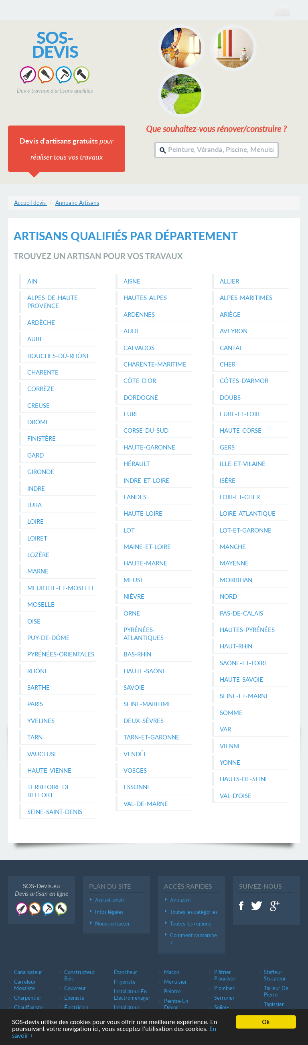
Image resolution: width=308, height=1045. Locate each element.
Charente (43, 372)
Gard (35, 455)
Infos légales (109, 912)
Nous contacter (112, 923)
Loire (35, 521)
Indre (36, 488)
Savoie (134, 687)
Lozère (38, 554)
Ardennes (139, 314)
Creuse (38, 405)
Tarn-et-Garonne (152, 737)
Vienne (230, 745)
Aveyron (233, 330)
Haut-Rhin (236, 646)
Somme (231, 712)
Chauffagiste (28, 1007)
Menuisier (175, 981)
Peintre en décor (176, 1004)
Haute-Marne (145, 563)
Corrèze (40, 388)
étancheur (125, 972)
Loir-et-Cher (240, 496)
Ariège (230, 314)
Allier (229, 281)
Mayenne (234, 563)
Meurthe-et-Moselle (61, 587)
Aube (35, 338)
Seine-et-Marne (244, 695)
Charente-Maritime (155, 364)
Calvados (139, 347)
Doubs (230, 397)
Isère (227, 480)
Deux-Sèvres (144, 720)
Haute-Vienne (49, 770)
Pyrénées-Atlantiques (144, 633)
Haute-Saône (145, 670)
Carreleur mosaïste (25, 984)
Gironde (40, 471)
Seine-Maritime (148, 703)
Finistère (41, 438)
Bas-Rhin (137, 654)
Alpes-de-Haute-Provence (53, 301)
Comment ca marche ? (193, 939)
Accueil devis (110, 900)
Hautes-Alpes (145, 297)
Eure (131, 413)
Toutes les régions (190, 923)
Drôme (38, 421)
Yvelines (41, 720)
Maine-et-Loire (147, 546)
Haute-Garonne (149, 447)
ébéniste (74, 997)
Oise (34, 621)
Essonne (137, 786)
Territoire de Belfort (48, 790)
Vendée (135, 753)
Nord (228, 596)
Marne (38, 571)
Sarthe (38, 687)
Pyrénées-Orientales (60, 654)
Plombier (224, 988)
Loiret (37, 538)
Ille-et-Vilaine (242, 463)
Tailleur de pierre (276, 991)
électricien (76, 1007)
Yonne (230, 762)
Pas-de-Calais (241, 613)
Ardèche (41, 322)
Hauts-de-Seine (244, 778)
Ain (32, 281)
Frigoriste (125, 981)
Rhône (37, 670)
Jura (34, 504)
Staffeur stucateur (275, 975)
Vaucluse (42, 753)
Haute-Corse (240, 430)
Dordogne (141, 397)
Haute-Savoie (241, 679)
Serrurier (224, 997)
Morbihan (236, 579)
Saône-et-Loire (244, 662)
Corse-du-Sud (146, 430)
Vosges (135, 770)
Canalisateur (28, 972)
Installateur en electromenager (132, 994)
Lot (129, 530)
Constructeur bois (79, 975)
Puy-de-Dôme (48, 637)
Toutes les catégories (194, 912)
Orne (132, 613)
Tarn (35, 737)
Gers (227, 447)
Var (225, 729)
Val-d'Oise (235, 795)
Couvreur (75, 988)
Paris (35, 703)
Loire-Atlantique (248, 513)
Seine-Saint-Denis (54, 811)
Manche (233, 546)
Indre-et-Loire (146, 480)
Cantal (231, 347)
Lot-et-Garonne (246, 530)
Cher (227, 364)
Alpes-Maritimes (246, 297)
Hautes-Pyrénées (247, 629)
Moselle (41, 604)
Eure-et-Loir (239, 413)
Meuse (134, 579)
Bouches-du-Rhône (58, 355)
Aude (132, 330)
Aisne (132, 281)
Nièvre (134, 596)
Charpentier (27, 997)
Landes (135, 496)
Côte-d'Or (140, 380)
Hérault (137, 463)
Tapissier (274, 1004)
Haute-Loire (143, 513)
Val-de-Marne (146, 803)
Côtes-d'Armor (244, 380)
